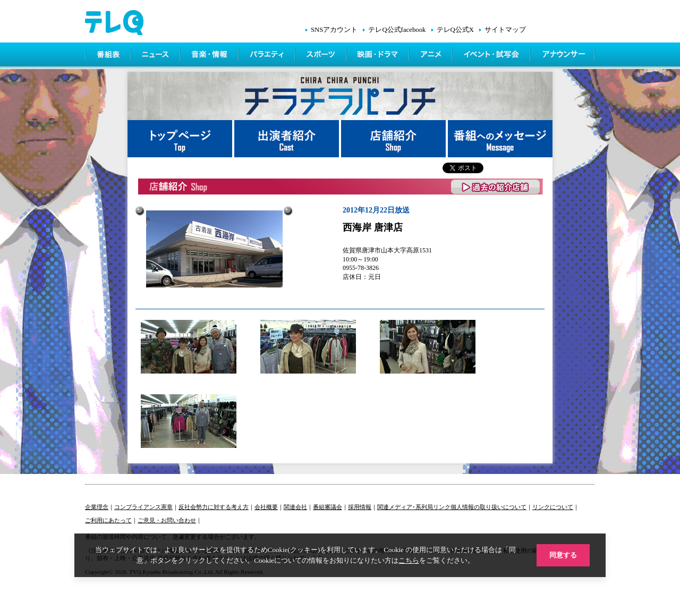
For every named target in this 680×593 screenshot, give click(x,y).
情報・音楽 (210, 56)
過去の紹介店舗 (496, 186)
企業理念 (96, 507)
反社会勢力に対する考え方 (213, 507)
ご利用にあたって (108, 520)
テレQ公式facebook (397, 29)
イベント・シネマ (492, 56)
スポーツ (321, 56)
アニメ (431, 56)
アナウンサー (563, 56)
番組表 (108, 56)
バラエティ (268, 56)
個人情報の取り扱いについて (488, 507)
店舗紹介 (394, 138)
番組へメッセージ (500, 138)
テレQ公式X (455, 29)
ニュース (156, 56)
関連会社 (295, 507)
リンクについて (552, 507)
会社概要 (266, 507)
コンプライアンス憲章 (143, 507)
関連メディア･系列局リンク (413, 507)
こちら (408, 560)
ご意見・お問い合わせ (167, 520)
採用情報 (359, 507)
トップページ (181, 138)
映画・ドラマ (378, 56)
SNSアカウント (334, 29)
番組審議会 (327, 507)
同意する (563, 555)
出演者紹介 (287, 138)
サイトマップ (505, 29)
